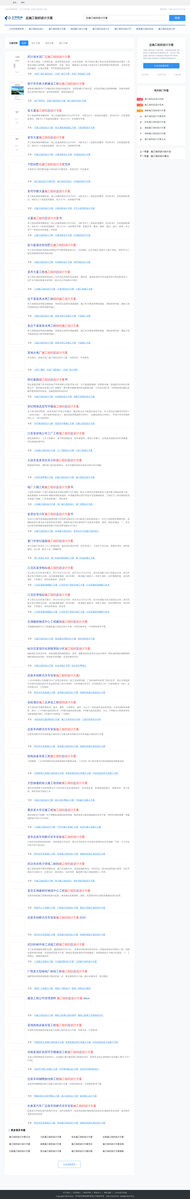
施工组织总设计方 (100, 29)
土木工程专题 (24, 9)
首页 (14, 3)
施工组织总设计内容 (154, 99)
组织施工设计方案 (79, 29)
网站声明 (87, 1193)
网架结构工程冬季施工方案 (47, 1096)
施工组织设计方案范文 (82, 1144)
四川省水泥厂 (48, 56)
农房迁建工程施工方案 (90, 827)
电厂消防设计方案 (84, 504)
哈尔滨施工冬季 (62, 665)
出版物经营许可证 (127, 1196)
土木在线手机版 (120, 1193)
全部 (24, 43)
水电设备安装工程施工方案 (105, 773)
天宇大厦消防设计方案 (84, 208)
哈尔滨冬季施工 (78, 665)
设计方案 (36, 43)
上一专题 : (145, 151)
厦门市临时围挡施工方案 (62, 558)
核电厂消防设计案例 (80, 988)
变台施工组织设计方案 (50, 1151)
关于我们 (66, 1193)
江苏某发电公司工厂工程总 (56, 433)
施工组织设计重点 (160, 156)
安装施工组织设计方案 (67, 692)
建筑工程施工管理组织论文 (90, 1015)
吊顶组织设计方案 (82, 154)
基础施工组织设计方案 (155, 127)
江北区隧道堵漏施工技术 (97, 585)
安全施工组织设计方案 (82, 1137)
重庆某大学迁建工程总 (53, 810)
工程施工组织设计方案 (44, 289)
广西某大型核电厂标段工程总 (57, 971)
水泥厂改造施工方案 (80, 74)
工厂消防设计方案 (65, 450)
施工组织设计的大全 (161, 151)
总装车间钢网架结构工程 (54, 1079)
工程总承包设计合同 (91, 719)
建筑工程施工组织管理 (65, 1015)
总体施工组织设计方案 (113, 1137)
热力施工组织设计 (63, 881)
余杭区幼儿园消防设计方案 (47, 719)
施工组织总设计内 (166, 29)
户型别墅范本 (48, 164)
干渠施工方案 (84, 316)
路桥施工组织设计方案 (155, 110)
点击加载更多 (69, 1164)
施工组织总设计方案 (76, 100)
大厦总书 (44, 218)
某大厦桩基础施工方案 (65, 127)
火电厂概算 (39, 369)
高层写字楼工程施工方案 (45, 1069)
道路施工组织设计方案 (50, 1144)
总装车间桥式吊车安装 (53, 729)
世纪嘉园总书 (47, 379)
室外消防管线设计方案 (84, 881)
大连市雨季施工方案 (43, 477)
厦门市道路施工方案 (85, 558)
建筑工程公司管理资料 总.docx (58, 998)
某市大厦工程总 (48, 272)
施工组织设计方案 (57, 29)
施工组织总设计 (36, 29)
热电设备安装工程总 (51, 756)
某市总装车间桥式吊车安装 (56, 836)
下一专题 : (145, 156)
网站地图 (107, 1193)
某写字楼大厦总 (48, 191)
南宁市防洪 (39, 100)
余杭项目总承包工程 (51, 702)
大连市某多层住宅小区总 (54, 460)
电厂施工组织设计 (65, 504)
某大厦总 (44, 110)
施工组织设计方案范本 (44, 181)
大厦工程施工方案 (84, 289)
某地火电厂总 (47, 352)
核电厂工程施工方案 (43, 988)
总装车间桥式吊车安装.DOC (56, 917)
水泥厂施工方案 (62, 74)
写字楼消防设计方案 (43, 423)
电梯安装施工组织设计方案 (92, 692)
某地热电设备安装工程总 (54, 1025)
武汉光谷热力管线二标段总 (56, 863)
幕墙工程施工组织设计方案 (92, 907)
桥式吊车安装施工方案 (44, 692)
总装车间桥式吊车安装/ (53, 675)
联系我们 (77, 1193)
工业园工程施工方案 (43, 961)
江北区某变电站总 (50, 567)
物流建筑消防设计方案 (65, 638)
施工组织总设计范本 (154, 105)
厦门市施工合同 (41, 558)
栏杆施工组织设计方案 (155, 122)
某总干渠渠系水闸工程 (53, 325)
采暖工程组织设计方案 (84, 396)
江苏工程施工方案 (84, 450)
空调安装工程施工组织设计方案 (49, 773)
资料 (23, 3)
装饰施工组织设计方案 (155, 133)
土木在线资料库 (11, 9)
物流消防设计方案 (86, 638)
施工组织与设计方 (122, 29)
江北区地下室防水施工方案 (72, 585)
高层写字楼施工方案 (64, 423)
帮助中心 (97, 1193)
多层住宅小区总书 (50, 514)
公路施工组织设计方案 (19, 1151)
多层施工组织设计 (63, 531)
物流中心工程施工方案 (44, 907)
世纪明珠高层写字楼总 (53, 406)
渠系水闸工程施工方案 (65, 316)
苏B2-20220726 (112, 1196)
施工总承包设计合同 (70, 719)
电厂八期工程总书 (50, 487)
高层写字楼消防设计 (89, 1069)
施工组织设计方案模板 (113, 1151)
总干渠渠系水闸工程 (51, 298)
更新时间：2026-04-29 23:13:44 (172, 9)
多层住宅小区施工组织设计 (86, 531)
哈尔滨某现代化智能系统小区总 (58, 648)
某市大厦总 (46, 137)
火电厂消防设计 (54, 369)
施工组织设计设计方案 (19, 1144)
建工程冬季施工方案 (64, 800)
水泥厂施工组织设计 (43, 74)
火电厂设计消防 (70, 369)
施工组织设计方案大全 (19, 1137)
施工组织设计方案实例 (113, 1144)
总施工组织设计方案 (39, 9)
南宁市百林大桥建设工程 (56, 83)
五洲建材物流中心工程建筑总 (57, 621)
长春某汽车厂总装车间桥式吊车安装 (61, 1105)
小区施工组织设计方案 (50, 1137)
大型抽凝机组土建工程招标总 (57, 783)
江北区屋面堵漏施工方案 (45, 585)
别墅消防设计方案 (82, 262)
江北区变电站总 (48, 594)
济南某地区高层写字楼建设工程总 (60, 1052)
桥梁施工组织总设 (144, 29)
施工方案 (63, 43)
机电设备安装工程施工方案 (78, 773)
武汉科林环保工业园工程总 (56, 944)
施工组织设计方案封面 (82, 1151)
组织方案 (49, 43)
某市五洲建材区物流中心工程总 (58, 890)
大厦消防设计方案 (86, 127)
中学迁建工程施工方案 (67, 827)
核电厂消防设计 (62, 988)
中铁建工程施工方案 (85, 800)
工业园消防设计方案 (64, 961)
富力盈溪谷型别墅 (51, 245)
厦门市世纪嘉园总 (50, 541)
